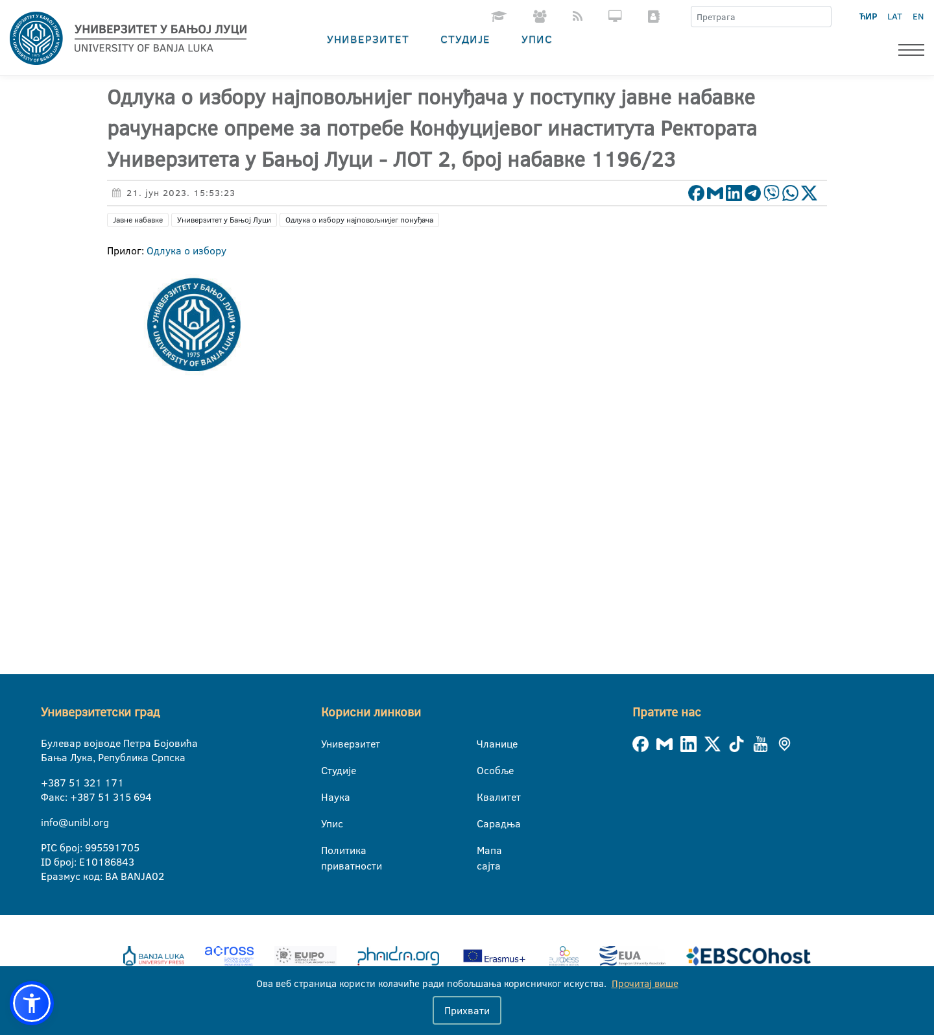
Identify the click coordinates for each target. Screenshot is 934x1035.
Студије (465, 38)
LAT (894, 16)
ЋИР (868, 16)
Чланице (485, 744)
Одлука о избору (186, 250)
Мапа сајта (485, 850)
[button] (32, 1003)
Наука (329, 797)
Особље (485, 770)
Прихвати (467, 1010)
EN (918, 16)
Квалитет (485, 797)
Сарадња (485, 823)
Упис (537, 38)
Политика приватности (329, 850)
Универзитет (368, 38)
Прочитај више (645, 983)
